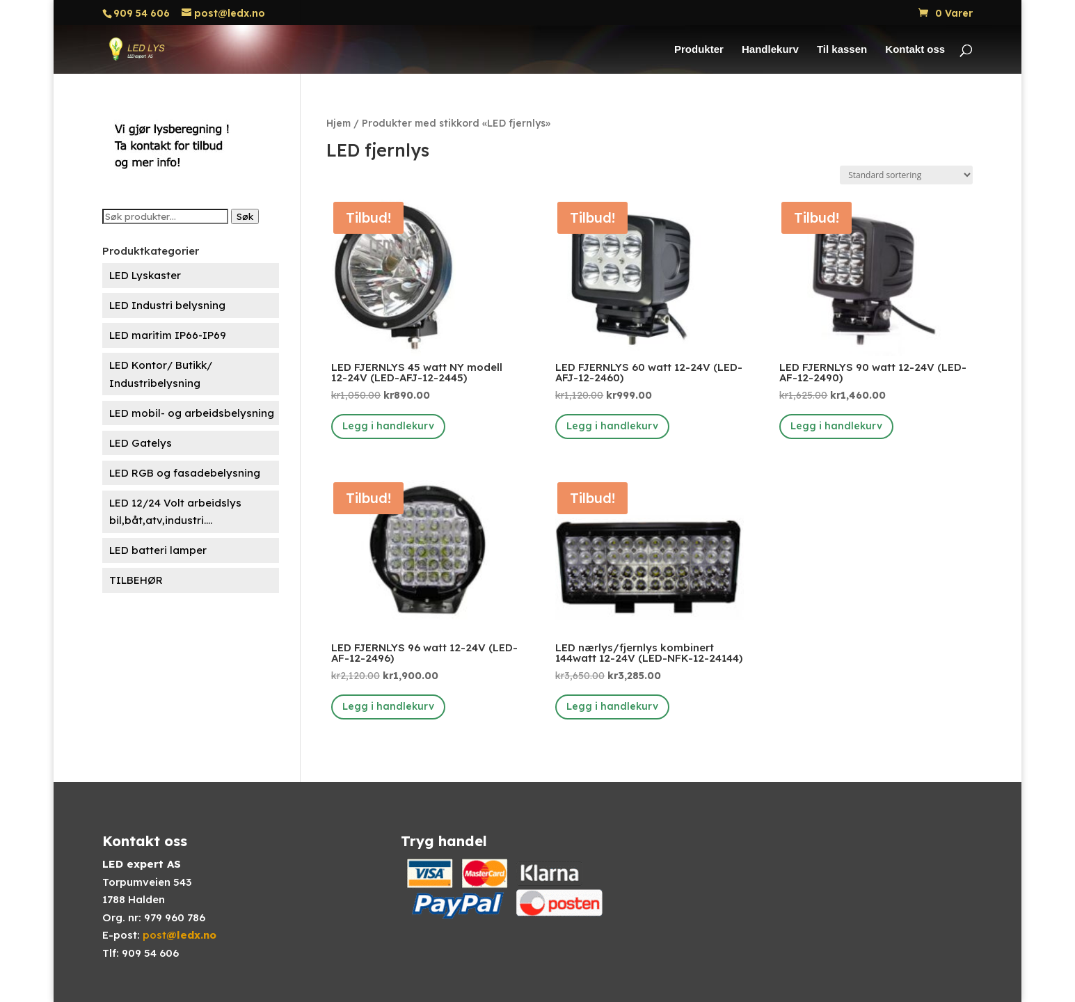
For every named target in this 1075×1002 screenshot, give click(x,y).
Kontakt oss (915, 50)
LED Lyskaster (145, 275)
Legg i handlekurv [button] (388, 426)
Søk (245, 216)
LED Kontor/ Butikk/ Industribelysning (160, 374)
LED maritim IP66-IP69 (167, 335)
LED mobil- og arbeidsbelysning (191, 413)
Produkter (699, 50)
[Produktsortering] (906, 175)
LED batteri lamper (158, 550)
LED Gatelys (140, 443)
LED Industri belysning (167, 305)
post (179, 934)
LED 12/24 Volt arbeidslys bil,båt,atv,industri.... (175, 511)
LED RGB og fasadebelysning (184, 472)
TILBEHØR (136, 580)
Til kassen (842, 50)
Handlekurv (770, 50)
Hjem (338, 123)
